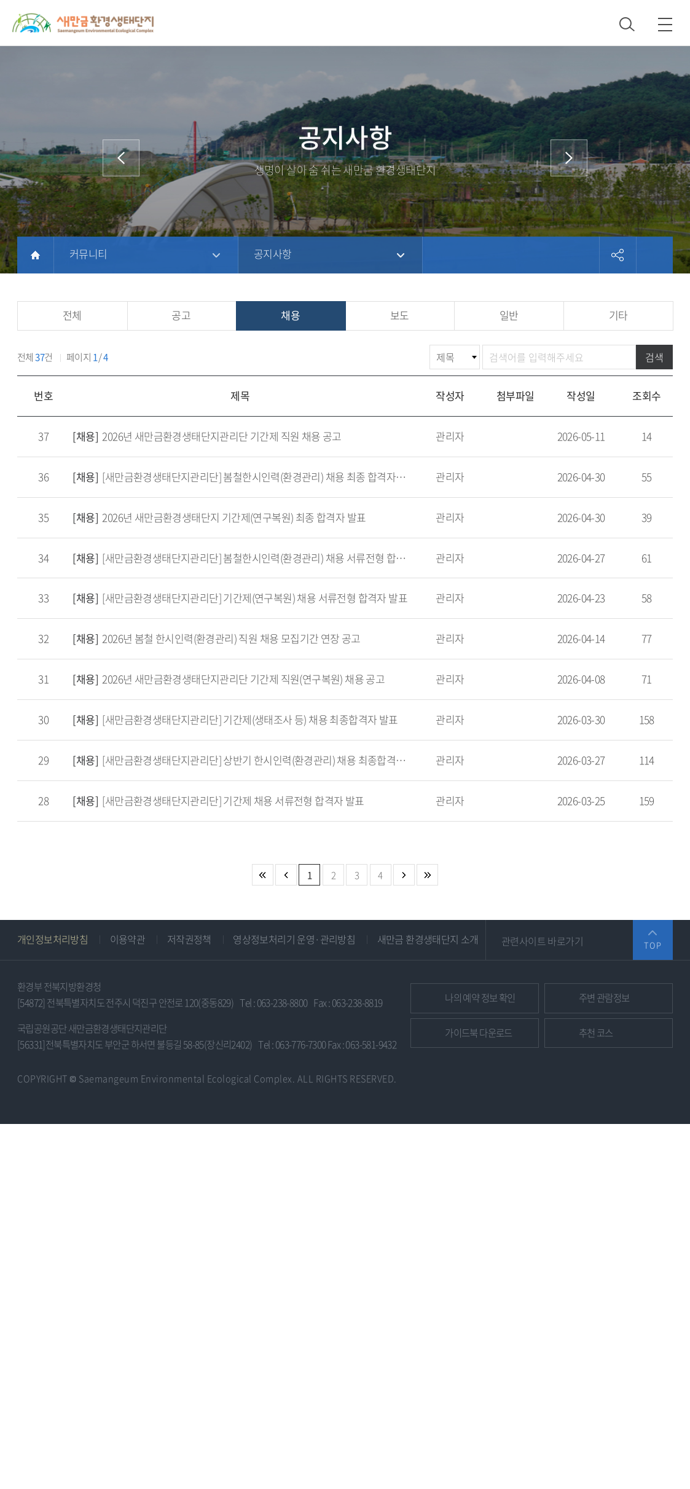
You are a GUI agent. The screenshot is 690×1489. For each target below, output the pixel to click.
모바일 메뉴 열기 (665, 24)
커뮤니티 (88, 253)
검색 (654, 357)
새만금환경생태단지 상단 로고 (83, 22)
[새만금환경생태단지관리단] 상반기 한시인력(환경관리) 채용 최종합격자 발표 (249, 760)
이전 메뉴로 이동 (121, 157)
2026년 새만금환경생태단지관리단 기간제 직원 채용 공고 (207, 436)
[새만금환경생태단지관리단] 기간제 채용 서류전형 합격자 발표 (218, 800)
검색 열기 (627, 24)
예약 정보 (480, 998)
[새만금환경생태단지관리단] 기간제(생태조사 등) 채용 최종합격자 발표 (235, 719)
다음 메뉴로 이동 (569, 157)
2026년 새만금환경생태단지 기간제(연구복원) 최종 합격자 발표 (219, 517)
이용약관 (128, 939)
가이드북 (478, 1033)
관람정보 (604, 998)
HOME (35, 255)
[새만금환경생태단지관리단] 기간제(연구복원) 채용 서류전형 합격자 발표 (240, 597)
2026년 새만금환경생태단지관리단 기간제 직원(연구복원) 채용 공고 (229, 678)
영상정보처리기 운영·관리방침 (294, 939)
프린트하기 (654, 255)
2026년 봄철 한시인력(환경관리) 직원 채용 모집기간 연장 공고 (216, 638)
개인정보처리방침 (52, 939)
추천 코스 (596, 1033)
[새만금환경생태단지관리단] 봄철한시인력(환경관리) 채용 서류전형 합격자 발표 (254, 557)
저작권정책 (189, 939)
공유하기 (617, 255)
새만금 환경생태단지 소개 (428, 939)
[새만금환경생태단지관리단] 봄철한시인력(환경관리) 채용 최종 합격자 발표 (245, 476)
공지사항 (273, 253)
